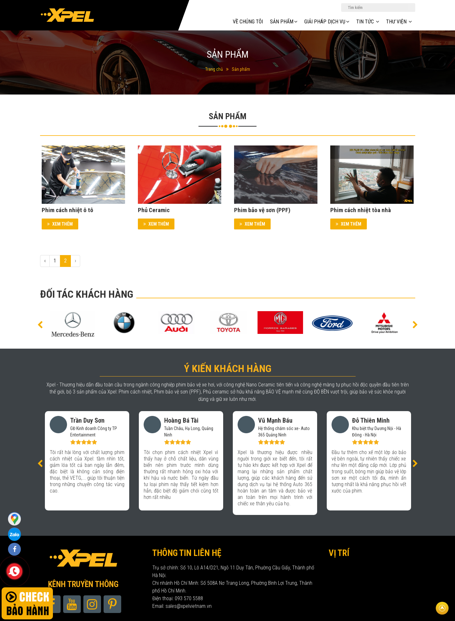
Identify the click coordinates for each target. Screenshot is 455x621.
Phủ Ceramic (154, 210)
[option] (72, 322)
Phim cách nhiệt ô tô (67, 210)
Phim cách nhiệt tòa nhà (360, 210)
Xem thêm (60, 224)
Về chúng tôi (248, 22)
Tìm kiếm (411, 7)
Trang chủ (214, 69)
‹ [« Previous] (45, 261)
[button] (40, 324)
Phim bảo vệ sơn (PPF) (262, 210)
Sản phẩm (241, 69)
